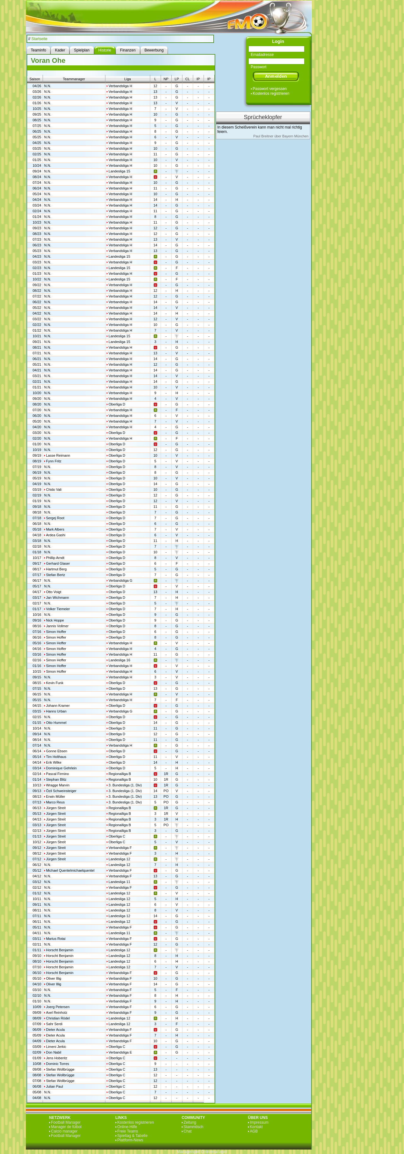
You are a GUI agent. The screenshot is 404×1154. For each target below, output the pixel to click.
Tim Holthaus (56, 757)
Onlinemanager (214, 1152)
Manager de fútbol (66, 1127)
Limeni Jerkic (56, 1047)
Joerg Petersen (58, 1007)
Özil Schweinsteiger (61, 791)
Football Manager (65, 1122)
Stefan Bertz (55, 575)
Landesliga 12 (119, 859)
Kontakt (256, 1127)
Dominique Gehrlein (61, 768)
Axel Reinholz (56, 1012)
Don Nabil (53, 1052)
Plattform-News (130, 1140)
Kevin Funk (54, 683)
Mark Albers (55, 529)
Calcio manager (64, 1131)
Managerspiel (188, 1152)
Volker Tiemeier (58, 609)
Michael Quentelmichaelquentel (70, 870)
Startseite (40, 39)
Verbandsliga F (120, 848)
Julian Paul (54, 1086)
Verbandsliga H (120, 86)
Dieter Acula (55, 1029)
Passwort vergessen (270, 89)
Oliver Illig (53, 978)
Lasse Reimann (58, 455)
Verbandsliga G (120, 580)
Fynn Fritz (54, 461)
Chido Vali (54, 489)
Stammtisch (194, 1127)
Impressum (259, 1122)
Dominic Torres (57, 1064)
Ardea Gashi (55, 535)
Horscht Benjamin (60, 950)
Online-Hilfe (127, 1127)
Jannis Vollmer (57, 626)
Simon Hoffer (56, 632)
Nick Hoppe (55, 620)
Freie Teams (127, 1131)
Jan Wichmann (57, 597)
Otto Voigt (53, 592)
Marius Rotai (56, 939)
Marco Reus (55, 802)
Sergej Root (55, 518)
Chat (188, 1131)
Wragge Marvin (57, 785)
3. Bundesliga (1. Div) (125, 785)
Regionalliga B (120, 774)
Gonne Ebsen (56, 751)
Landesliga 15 (119, 171)
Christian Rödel (58, 1018)
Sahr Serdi (54, 1024)
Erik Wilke (54, 762)
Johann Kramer (58, 705)
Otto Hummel (56, 722)
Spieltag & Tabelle (132, 1135)
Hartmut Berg (56, 569)
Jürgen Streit (56, 808)
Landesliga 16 (119, 660)
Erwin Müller (55, 796)
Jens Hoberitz (56, 1058)
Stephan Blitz (56, 779)
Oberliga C (117, 836)
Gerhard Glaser (58, 563)
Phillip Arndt (55, 558)
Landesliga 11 (119, 882)
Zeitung (190, 1122)
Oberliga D (117, 404)
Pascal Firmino (57, 774)
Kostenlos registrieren (271, 93)
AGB (254, 1131)
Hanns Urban (56, 711)
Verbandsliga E (120, 1052)
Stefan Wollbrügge (60, 1069)
